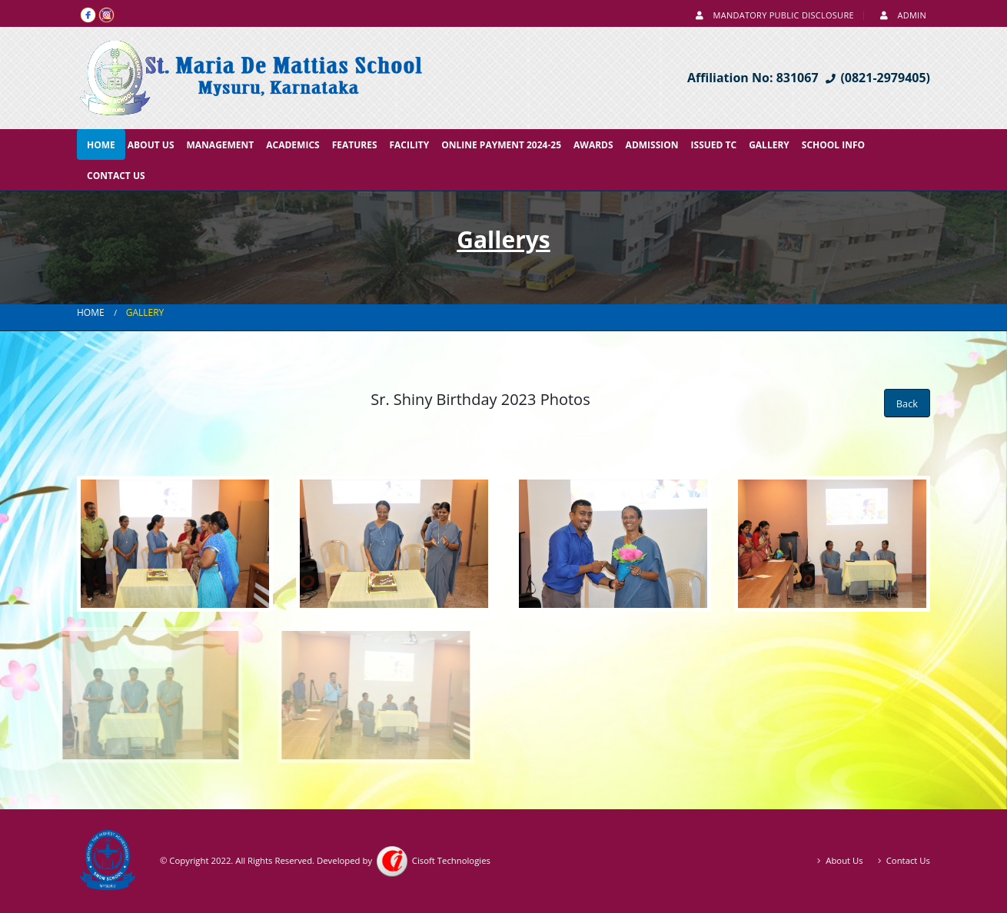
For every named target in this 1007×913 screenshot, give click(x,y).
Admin (901, 15)
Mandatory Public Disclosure (773, 15)
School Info (833, 144)
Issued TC (714, 144)
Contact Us (116, 175)
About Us (151, 144)
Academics (292, 144)
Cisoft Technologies (432, 860)
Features (354, 144)
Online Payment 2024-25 (501, 144)
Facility (410, 144)
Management (220, 144)
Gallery (769, 144)
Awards (593, 144)
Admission (652, 144)
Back (907, 403)
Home (101, 144)
